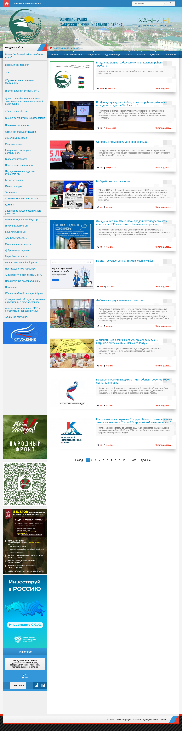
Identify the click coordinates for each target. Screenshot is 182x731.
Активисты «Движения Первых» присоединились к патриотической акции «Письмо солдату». (127, 342)
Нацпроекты (93, 54)
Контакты (171, 54)
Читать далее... (163, 88)
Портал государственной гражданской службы (124, 260)
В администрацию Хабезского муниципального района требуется (129, 64)
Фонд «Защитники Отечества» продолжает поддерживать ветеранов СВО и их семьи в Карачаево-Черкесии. (131, 223)
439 (134, 460)
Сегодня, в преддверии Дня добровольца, (121, 141)
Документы (155, 54)
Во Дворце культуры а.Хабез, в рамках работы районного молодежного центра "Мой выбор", (131, 104)
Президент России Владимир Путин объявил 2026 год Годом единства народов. (133, 381)
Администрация (113, 54)
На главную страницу (6, 3)
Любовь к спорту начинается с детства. (120, 300)
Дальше (146, 460)
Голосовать (18, 685)
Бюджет (141, 54)
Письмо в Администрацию (27, 3)
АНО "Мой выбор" (73, 54)
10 (124, 460)
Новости (55, 54)
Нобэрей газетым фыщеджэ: (113, 181)
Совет (129, 54)
